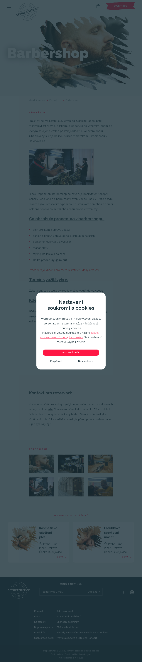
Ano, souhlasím (71, 352)
